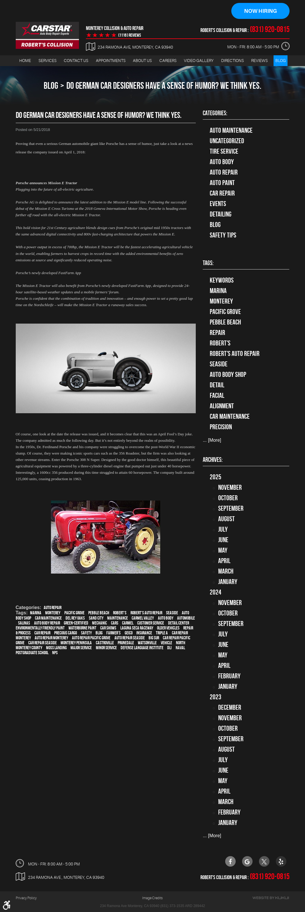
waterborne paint (82, 628)
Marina (35, 613)
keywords (222, 280)
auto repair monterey (51, 638)
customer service (150, 623)
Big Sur (154, 638)
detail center (178, 623)
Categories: (215, 112)
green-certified (76, 623)
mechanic (99, 623)
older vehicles (168, 628)
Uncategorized (227, 141)
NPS (55, 652)
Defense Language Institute (142, 647)
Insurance (144, 633)
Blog (280, 60)
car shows (108, 628)
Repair (217, 332)
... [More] (212, 440)
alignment (222, 406)
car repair (42, 633)
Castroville (105, 642)
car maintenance (48, 618)
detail (217, 385)
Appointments (111, 60)
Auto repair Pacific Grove (91, 638)
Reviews (259, 60)
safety (86, 633)
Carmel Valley (143, 618)
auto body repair (47, 623)
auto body (165, 618)
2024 (215, 592)
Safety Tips (223, 235)
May (223, 550)
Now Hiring (260, 11)
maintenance (117, 618)
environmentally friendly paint (40, 628)
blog (99, 633)
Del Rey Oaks (75, 618)
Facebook (230, 861)
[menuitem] (25, 60)
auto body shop (228, 374)
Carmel (127, 623)
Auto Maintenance (231, 130)
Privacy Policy (26, 898)
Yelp (281, 861)
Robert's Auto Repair (146, 613)
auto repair (52, 607)
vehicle (166, 642)
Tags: (208, 262)
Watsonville (147, 642)
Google (247, 861)
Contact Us (76, 60)
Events (218, 203)
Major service (81, 647)
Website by (270, 898)
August (226, 519)
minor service (106, 647)
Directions (232, 60)
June (223, 540)
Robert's (119, 613)
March (225, 571)
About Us (142, 60)
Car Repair (222, 193)
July (223, 529)
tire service (224, 151)
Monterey (52, 613)
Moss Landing (56, 647)
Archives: (213, 459)
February (229, 676)
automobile (186, 618)
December (229, 707)
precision (221, 427)
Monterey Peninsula (76, 642)
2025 (215, 477)
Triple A (162, 633)
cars (114, 623)
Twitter (264, 861)
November (230, 487)
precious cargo (65, 633)
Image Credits (152, 898)
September (231, 508)
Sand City (96, 618)
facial (217, 395)
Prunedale (126, 642)
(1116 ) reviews (129, 35)
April (224, 561)
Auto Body (222, 162)
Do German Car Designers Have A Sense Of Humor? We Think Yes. (163, 85)
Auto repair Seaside (129, 638)
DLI (169, 647)
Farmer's (113, 633)
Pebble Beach (98, 613)
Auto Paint (222, 183)
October (228, 498)
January (227, 581)
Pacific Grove (74, 613)
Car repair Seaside (42, 642)
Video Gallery (199, 60)
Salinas (24, 623)
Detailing (220, 214)
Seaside (172, 613)
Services (47, 60)
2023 (215, 697)
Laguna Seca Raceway (136, 628)
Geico (129, 633)
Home (25, 60)
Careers (168, 60)
